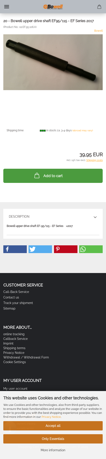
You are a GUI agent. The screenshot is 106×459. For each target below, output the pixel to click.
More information (53, 450)
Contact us (11, 297)
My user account (15, 388)
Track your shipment (18, 303)
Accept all (53, 426)
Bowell (98, 30)
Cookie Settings (14, 362)
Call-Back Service (16, 292)
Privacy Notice (51, 416)
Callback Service (15, 339)
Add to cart (48, 175)
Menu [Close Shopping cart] (6, 6)
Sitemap (9, 308)
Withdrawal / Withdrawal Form (26, 357)
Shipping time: (15, 130)
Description (19, 216)
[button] (15, 249)
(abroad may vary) (82, 130)
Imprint (8, 343)
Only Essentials (53, 439)
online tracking (14, 334)
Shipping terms (14, 348)
